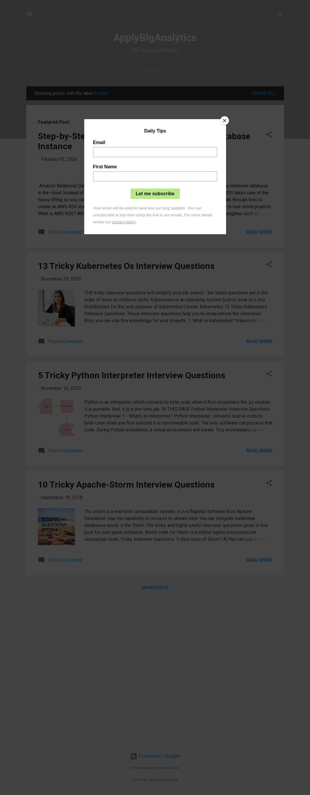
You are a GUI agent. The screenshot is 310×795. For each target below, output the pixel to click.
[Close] (224, 120)
